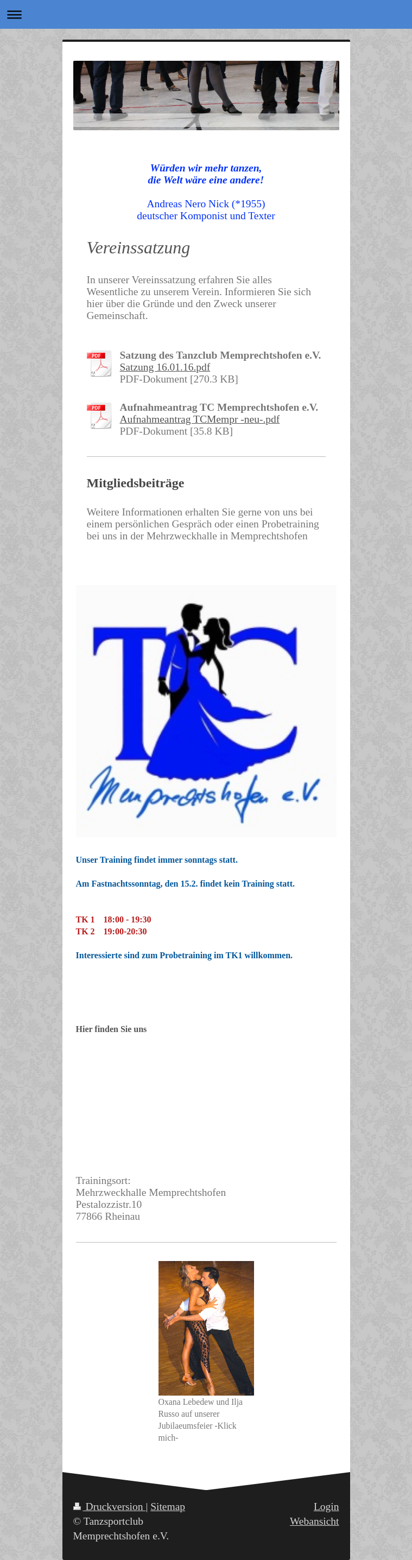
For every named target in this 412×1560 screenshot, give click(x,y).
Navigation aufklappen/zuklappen (206, 14)
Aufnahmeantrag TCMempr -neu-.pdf (200, 419)
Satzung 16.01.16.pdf (165, 367)
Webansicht (314, 1521)
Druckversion (109, 1506)
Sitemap (167, 1506)
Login (326, 1506)
